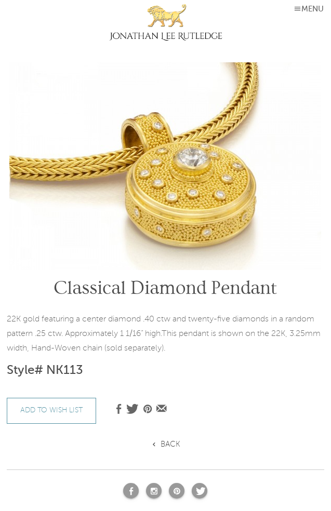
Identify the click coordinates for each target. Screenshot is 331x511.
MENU (312, 9)
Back (170, 444)
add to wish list (51, 410)
